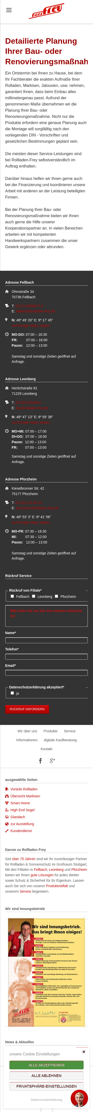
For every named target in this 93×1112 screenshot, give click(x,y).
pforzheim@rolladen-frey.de (37, 508)
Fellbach (23, 597)
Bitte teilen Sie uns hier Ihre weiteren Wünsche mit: (46, 616)
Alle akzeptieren (46, 1065)
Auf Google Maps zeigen (31, 326)
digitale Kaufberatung (60, 740)
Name (13, 632)
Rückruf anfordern (27, 709)
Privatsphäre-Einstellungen (46, 1086)
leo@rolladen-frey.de (32, 408)
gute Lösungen (42, 875)
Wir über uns (27, 731)
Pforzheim (68, 597)
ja (17, 693)
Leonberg (45, 597)
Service (70, 731)
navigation (8, 10)
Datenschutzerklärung (46, 1100)
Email (13, 665)
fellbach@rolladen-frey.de (35, 311)
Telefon (13, 649)
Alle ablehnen (46, 1076)
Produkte (51, 731)
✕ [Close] (83, 1051)
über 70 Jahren (24, 859)
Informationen (27, 740)
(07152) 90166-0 (28, 402)
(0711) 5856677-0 (29, 306)
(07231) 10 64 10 (28, 503)
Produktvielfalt (57, 886)
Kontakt (46, 749)
